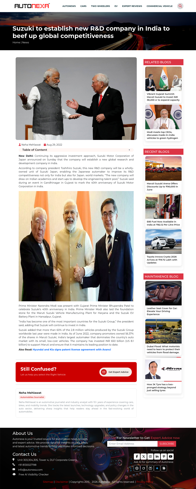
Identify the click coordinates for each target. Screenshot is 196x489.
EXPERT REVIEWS (132, 6)
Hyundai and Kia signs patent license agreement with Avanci (72, 349)
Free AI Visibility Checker (34, 474)
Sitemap (48, 481)
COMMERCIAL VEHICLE (160, 6)
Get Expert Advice (114, 372)
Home (16, 42)
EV (116, 6)
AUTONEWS (69, 6)
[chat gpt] (137, 468)
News (25, 42)
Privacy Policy (144, 481)
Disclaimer (62, 481)
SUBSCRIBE (167, 443)
